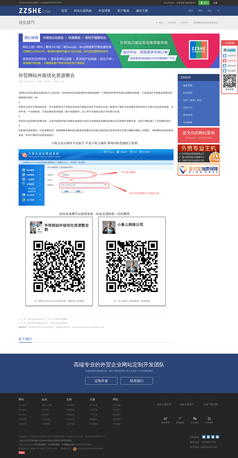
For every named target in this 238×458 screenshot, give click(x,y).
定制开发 (101, 381)
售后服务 (185, 122)
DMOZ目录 (65, 448)
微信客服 (229, 82)
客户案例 (123, 10)
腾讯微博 (180, 420)
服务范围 (185, 85)
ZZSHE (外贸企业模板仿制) (52, 436)
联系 (191, 10)
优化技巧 (27, 22)
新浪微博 (165, 420)
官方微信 (195, 420)
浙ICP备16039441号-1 (95, 436)
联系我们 (136, 381)
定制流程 (185, 92)
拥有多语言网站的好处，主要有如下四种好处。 (49, 323)
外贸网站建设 (40, 444)
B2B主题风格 (83, 10)
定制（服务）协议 (190, 100)
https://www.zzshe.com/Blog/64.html (88, 327)
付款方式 (185, 107)
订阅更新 (209, 420)
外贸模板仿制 (68, 444)
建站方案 (142, 10)
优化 (210, 10)
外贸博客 (104, 10)
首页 (64, 10)
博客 (200, 10)
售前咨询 (185, 115)
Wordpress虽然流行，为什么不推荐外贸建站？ (49, 319)
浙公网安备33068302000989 (90, 448)
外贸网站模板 (54, 444)
